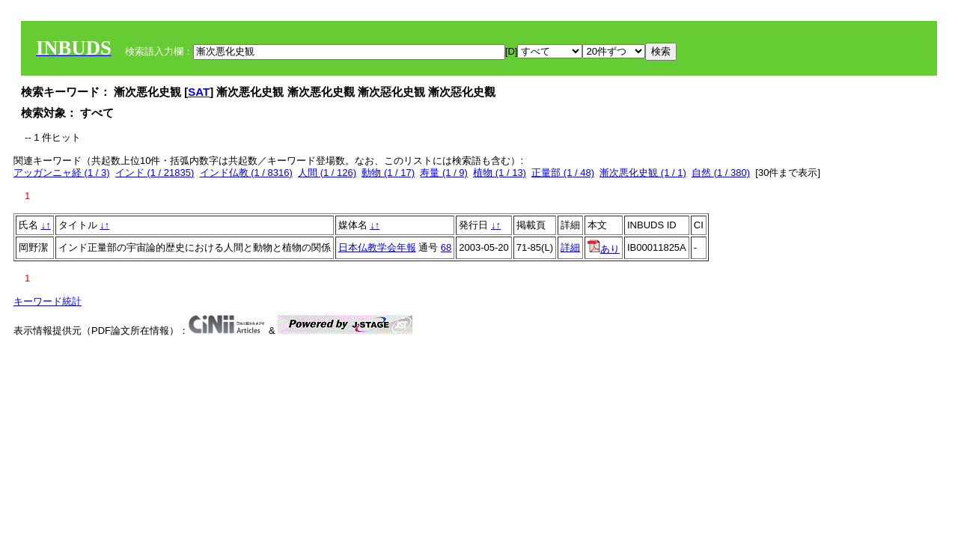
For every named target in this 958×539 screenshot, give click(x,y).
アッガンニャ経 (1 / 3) (61, 172)
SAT (199, 91)
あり (604, 249)
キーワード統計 (47, 301)
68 (446, 247)
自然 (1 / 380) (721, 172)
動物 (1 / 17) (388, 172)
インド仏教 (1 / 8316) (246, 172)
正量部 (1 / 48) (562, 172)
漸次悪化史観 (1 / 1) (642, 172)
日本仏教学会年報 (377, 247)
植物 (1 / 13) (499, 172)
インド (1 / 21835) (155, 172)
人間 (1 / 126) (327, 172)
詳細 (570, 247)
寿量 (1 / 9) (444, 172)
